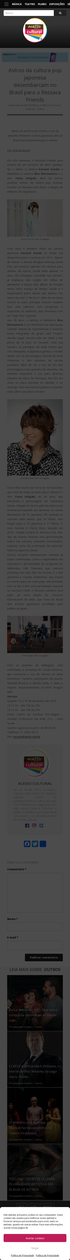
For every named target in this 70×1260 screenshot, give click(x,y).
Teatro (30, 4)
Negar (35, 1248)
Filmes (42, 4)
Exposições (57, 4)
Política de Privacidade (22, 1255)
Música (17, 4)
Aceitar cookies (35, 1238)
